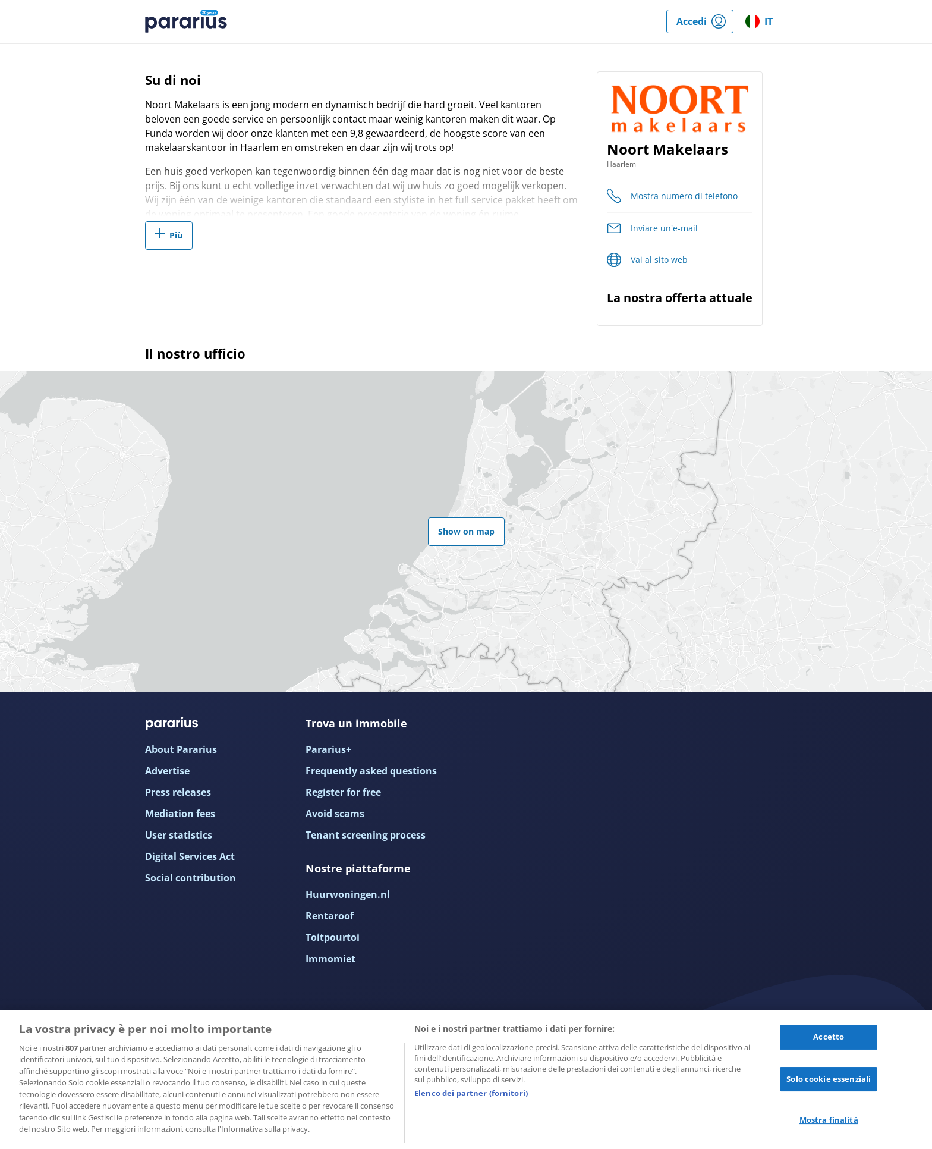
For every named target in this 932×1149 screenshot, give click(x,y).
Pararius (186, 21)
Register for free (343, 792)
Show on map (466, 531)
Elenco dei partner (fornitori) (471, 1093)
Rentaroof (330, 915)
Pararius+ (328, 749)
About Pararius (181, 749)
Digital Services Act (190, 856)
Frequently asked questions (371, 770)
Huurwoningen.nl (348, 894)
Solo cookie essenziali (828, 1078)
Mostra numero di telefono (684, 196)
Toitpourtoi (333, 937)
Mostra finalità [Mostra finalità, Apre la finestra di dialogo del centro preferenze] (828, 1120)
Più (175, 235)
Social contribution (190, 877)
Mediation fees (180, 813)
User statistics (178, 835)
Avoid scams (335, 813)
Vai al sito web (659, 259)
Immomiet (330, 958)
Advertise (167, 770)
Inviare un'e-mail (664, 228)
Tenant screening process (366, 835)
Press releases (178, 792)
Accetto (828, 1036)
